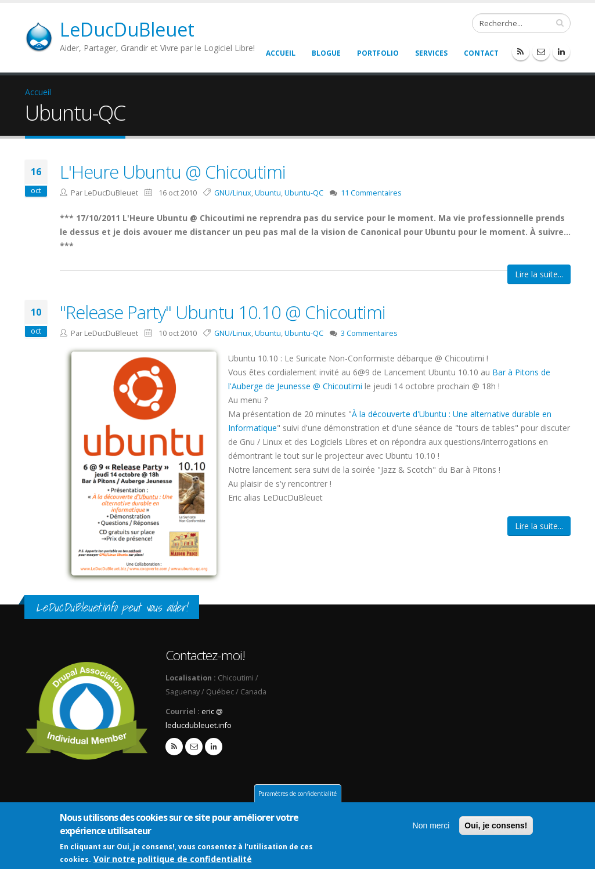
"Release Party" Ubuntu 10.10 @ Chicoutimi (222, 312)
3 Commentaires (369, 333)
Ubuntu (268, 193)
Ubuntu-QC (303, 193)
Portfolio (378, 53)
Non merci (431, 826)
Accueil (280, 53)
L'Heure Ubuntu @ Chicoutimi (173, 172)
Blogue (326, 53)
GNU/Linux (232, 193)
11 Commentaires (371, 193)
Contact (481, 53)
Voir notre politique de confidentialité (172, 860)
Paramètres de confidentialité (297, 795)
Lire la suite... (539, 274)
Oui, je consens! (495, 826)
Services (431, 53)
